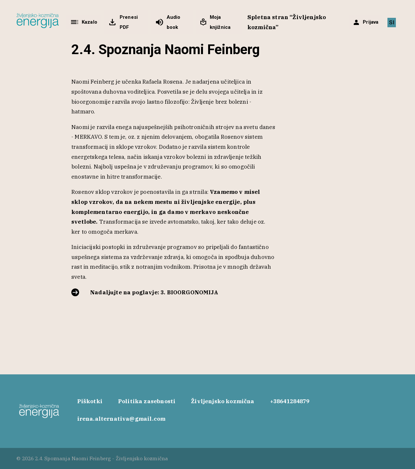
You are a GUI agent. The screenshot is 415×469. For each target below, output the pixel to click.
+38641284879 (290, 401)
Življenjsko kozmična (222, 401)
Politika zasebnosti (146, 401)
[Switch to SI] (391, 22)
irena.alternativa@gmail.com (121, 418)
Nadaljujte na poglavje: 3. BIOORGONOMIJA (154, 292)
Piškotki (89, 401)
